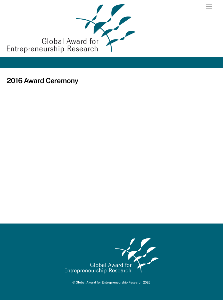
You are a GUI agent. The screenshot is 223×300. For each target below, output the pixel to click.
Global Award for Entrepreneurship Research (109, 282)
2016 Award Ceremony (42, 80)
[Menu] (209, 7)
